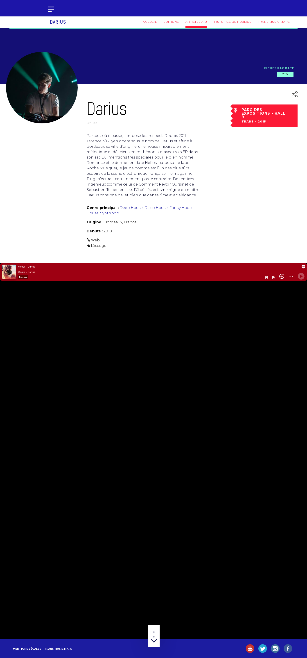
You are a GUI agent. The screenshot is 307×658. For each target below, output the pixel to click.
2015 (285, 74)
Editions (171, 21)
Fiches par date (279, 68)
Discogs (98, 245)
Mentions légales (27, 648)
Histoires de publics (232, 21)
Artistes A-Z (196, 21)
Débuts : (95, 231)
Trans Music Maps (274, 21)
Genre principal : (103, 208)
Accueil (150, 21)
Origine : (95, 222)
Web (95, 240)
